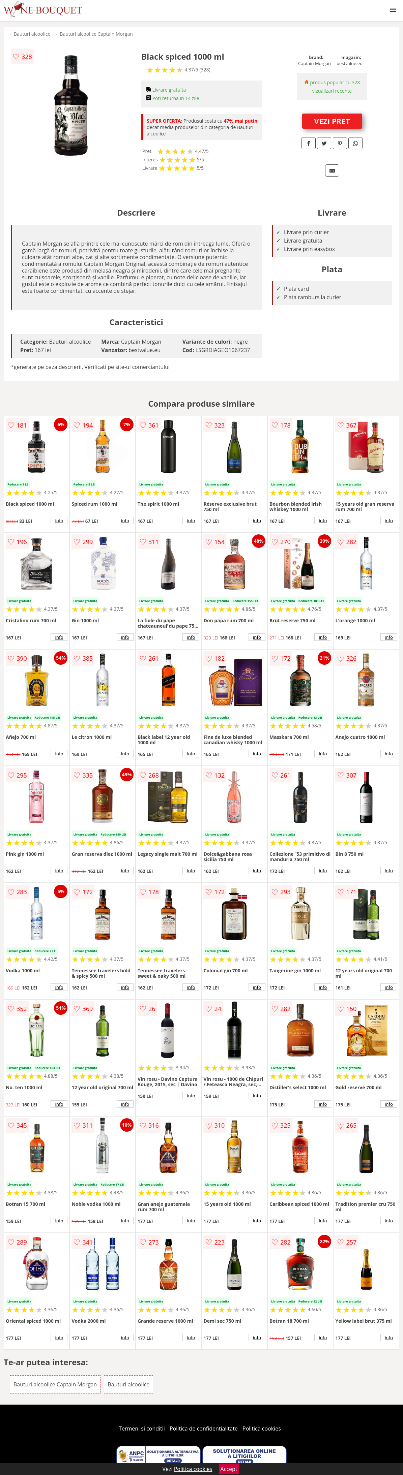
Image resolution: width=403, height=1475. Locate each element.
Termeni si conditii (142, 1428)
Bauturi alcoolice (32, 34)
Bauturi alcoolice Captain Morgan (96, 34)
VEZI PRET (332, 121)
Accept (229, 1469)
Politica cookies (261, 1428)
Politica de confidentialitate (204, 1428)
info (59, 520)
